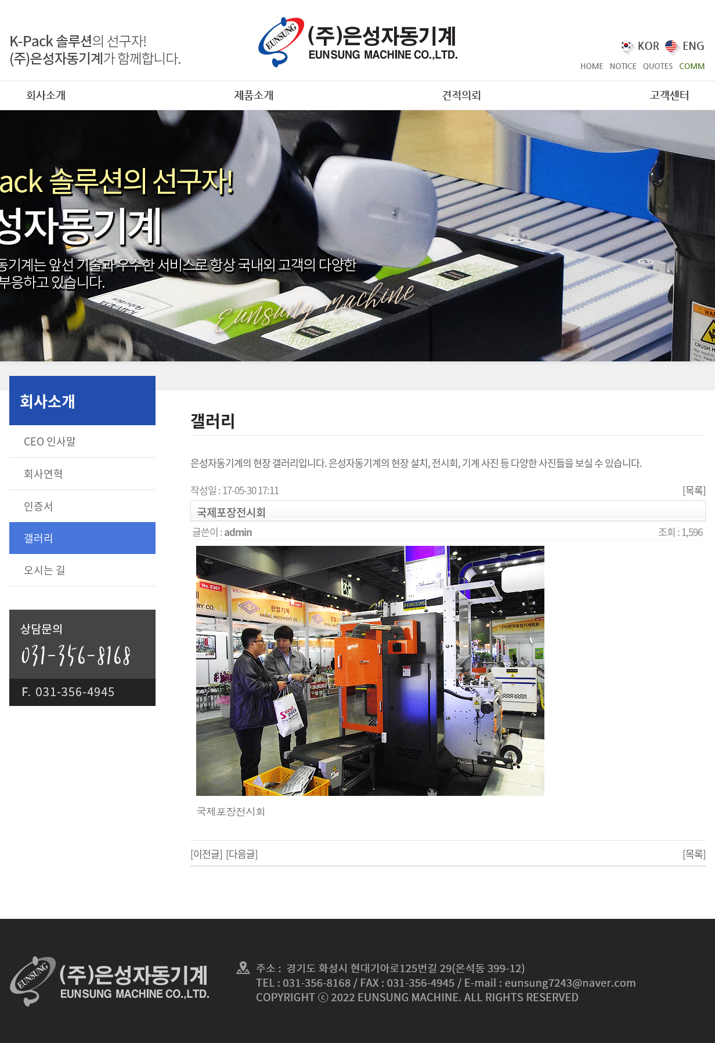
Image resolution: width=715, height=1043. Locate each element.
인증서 (38, 506)
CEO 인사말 (50, 441)
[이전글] (206, 853)
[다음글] (242, 853)
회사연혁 (43, 473)
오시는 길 (45, 570)
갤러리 (38, 538)
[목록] (694, 490)
